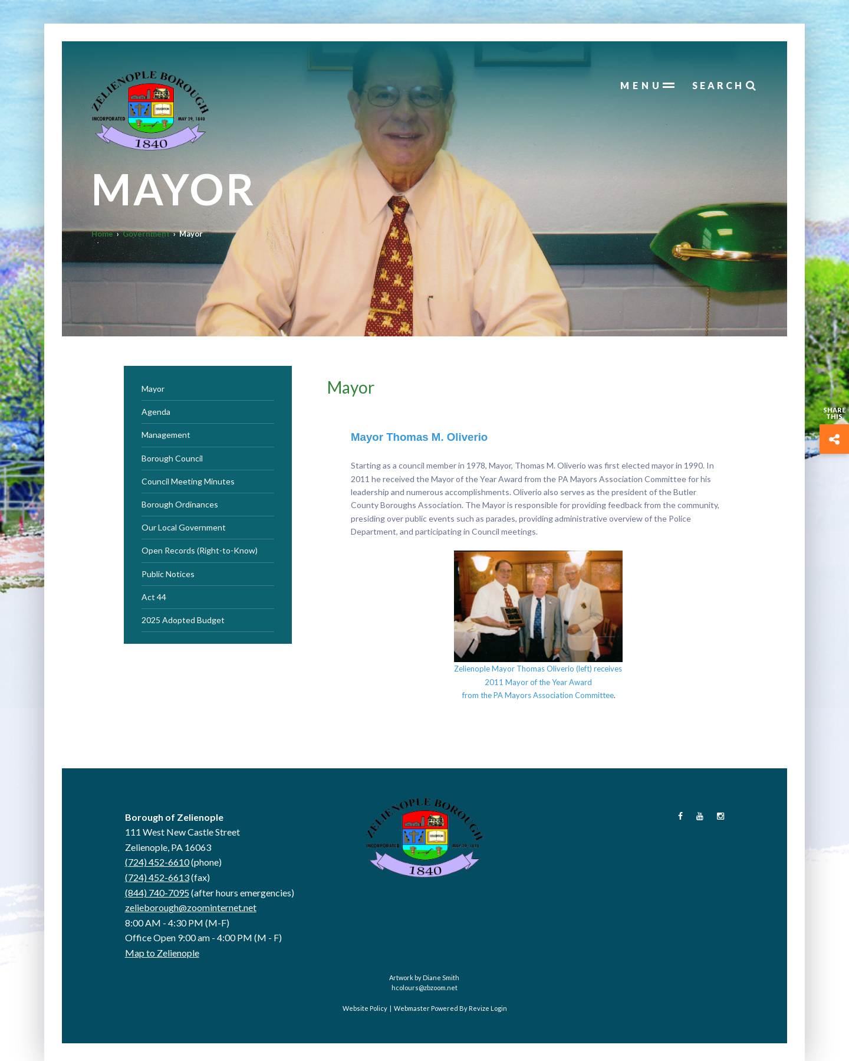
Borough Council (172, 458)
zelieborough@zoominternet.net (190, 907)
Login (499, 1008)
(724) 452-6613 (157, 877)
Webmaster (412, 1008)
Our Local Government (184, 527)
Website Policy (365, 1008)
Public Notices (168, 574)
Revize (479, 1008)
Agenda (156, 412)
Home (102, 233)
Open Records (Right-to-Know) (200, 550)
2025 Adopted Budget (183, 620)
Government (146, 233)
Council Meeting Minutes (188, 481)
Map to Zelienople (162, 952)
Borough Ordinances (180, 504)
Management (166, 435)
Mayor (153, 389)
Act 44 (154, 597)
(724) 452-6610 (157, 861)
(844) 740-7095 (157, 892)
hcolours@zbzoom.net (424, 987)
